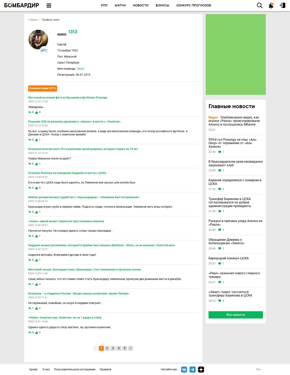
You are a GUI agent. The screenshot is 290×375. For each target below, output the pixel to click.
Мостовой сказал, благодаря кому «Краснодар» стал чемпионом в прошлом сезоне (84, 269)
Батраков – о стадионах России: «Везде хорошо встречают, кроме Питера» (78, 293)
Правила (105, 369)
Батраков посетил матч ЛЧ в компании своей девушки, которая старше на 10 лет (83, 149)
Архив (33, 369)
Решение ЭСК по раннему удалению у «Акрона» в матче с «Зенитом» (74, 121)
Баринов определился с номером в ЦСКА (235, 181)
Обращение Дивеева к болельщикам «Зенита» (226, 241)
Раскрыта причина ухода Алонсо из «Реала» (235, 222)
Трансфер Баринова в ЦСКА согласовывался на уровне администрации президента (230, 202)
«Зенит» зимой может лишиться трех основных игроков (66, 221)
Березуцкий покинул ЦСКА (229, 258)
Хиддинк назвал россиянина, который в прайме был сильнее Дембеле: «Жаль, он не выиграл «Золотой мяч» (101, 245)
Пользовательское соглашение (74, 369)
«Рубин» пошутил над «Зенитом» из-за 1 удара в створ (64, 317)
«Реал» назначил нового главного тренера (234, 275)
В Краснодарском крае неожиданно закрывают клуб (236, 163)
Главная (33, 19)
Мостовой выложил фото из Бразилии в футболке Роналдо (67, 97)
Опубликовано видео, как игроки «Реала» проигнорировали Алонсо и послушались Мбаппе (234, 121)
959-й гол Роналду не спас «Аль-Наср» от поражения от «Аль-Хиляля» (233, 143)
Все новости (235, 315)
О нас (46, 369)
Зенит (80, 68)
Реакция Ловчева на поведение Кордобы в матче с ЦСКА (67, 173)
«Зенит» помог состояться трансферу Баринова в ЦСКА (230, 293)
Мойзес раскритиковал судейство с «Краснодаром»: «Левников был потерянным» (84, 197)
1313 (72, 32)
